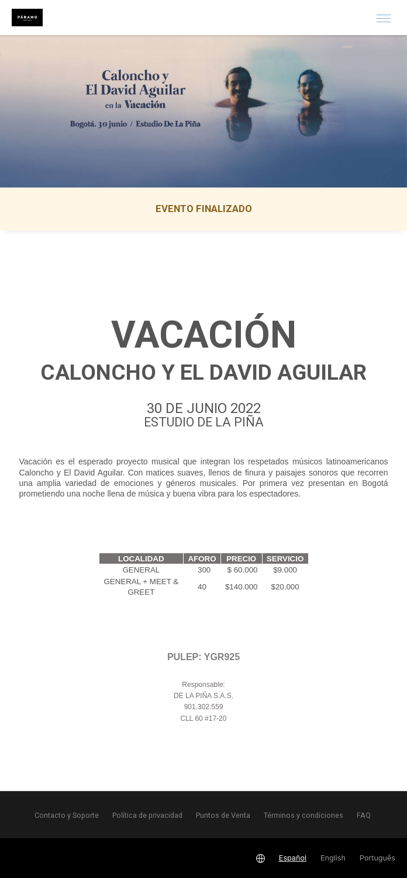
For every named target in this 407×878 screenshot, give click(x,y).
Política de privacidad (147, 815)
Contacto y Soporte (67, 815)
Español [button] (292, 857)
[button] (383, 17)
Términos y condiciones (303, 815)
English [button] (333, 857)
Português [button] (377, 857)
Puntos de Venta (223, 815)
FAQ (364, 815)
